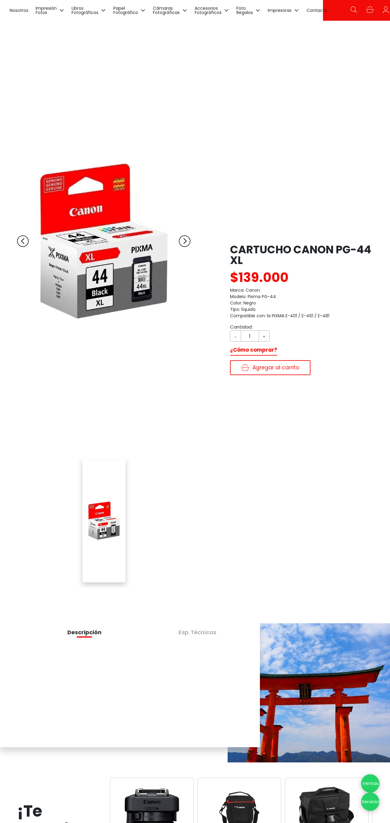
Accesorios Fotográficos (208, 10)
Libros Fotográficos (85, 10)
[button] (84, 632)
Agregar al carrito (270, 367)
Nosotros (19, 10)
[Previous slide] (23, 241)
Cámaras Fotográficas (166, 10)
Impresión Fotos (46, 10)
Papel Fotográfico (125, 10)
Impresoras (280, 10)
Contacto (317, 10)
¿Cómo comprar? (253, 349)
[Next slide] (184, 241)
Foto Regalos (244, 10)
